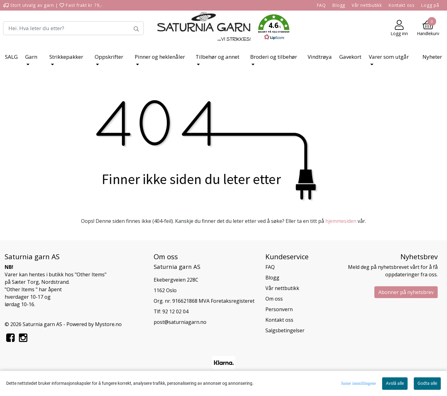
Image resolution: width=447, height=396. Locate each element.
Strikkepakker (66, 56)
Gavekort (350, 56)
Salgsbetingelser (285, 330)
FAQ (321, 5)
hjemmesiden (340, 221)
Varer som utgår (389, 56)
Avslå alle (395, 383)
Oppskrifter (109, 56)
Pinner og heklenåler (160, 56)
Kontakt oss (402, 5)
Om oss (274, 298)
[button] (273, 28)
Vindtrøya (320, 56)
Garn (31, 56)
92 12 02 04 (175, 311)
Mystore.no (108, 324)
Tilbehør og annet (217, 56)
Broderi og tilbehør (273, 56)
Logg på (430, 5)
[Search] (73, 28)
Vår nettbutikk (367, 5)
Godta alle (427, 383)
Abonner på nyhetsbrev (406, 292)
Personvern (279, 309)
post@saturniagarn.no (180, 322)
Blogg (338, 5)
